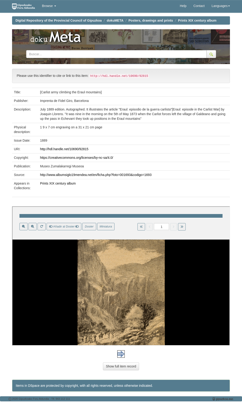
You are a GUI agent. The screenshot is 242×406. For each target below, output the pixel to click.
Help (183, 6)
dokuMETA (115, 20)
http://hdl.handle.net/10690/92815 (64, 149)
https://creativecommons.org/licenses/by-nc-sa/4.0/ (76, 157)
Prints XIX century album (197, 20)
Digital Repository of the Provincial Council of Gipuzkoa (59, 20)
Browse (49, 6)
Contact (198, 6)
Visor (121, 276)
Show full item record (121, 366)
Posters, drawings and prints (150, 20)
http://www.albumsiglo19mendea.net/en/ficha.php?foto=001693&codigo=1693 (96, 175)
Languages (221, 6)
